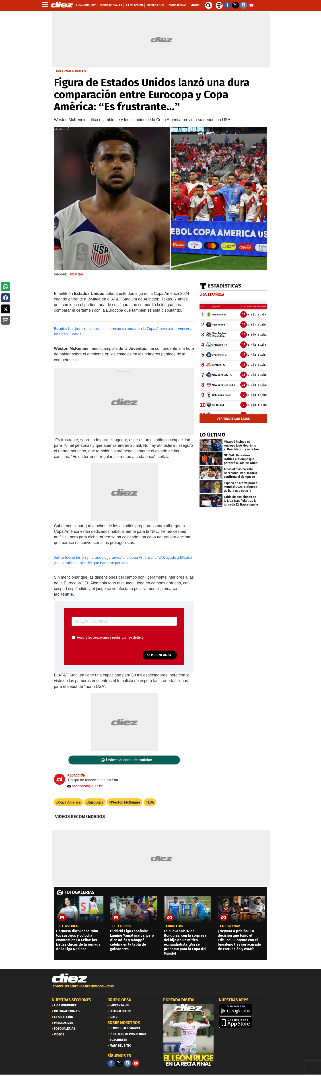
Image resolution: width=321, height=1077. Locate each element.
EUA (151, 802)
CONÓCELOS (174, 926)
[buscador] (208, 5)
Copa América (69, 802)
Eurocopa (95, 802)
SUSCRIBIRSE (160, 655)
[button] (5, 286)
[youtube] (135, 1063)
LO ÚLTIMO (212, 435)
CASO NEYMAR (230, 926)
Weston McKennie (125, 802)
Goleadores (121, 926)
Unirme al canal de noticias (129, 760)
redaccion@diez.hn (85, 785)
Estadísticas (224, 286)
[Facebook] (111, 1063)
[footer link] (160, 989)
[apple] (244, 1022)
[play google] (244, 1009)
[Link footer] (69, 978)
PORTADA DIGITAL (179, 999)
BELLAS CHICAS (68, 926)
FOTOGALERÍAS (79, 892)
